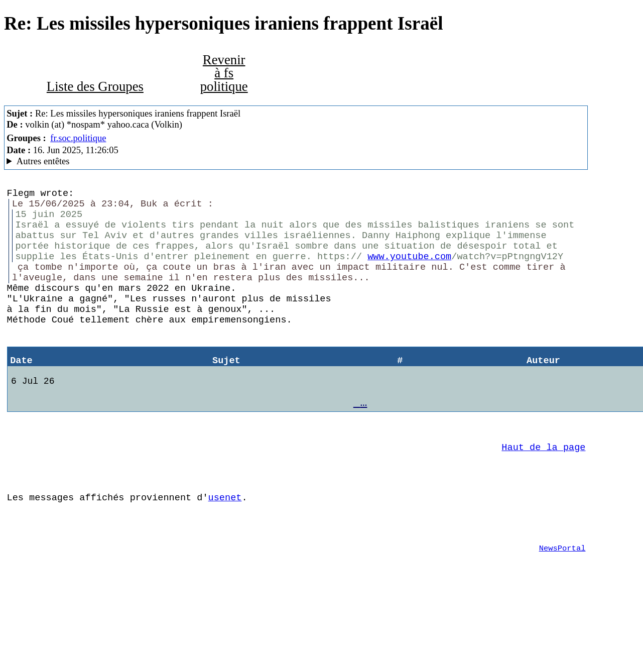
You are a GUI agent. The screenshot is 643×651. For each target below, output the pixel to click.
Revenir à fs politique (224, 73)
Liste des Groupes (95, 86)
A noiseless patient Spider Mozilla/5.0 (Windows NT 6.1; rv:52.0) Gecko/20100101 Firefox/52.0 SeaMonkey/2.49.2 (296, 161)
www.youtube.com (409, 270)
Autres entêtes (43, 161)
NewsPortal (562, 601)
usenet (225, 544)
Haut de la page (543, 488)
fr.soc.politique (78, 138)
